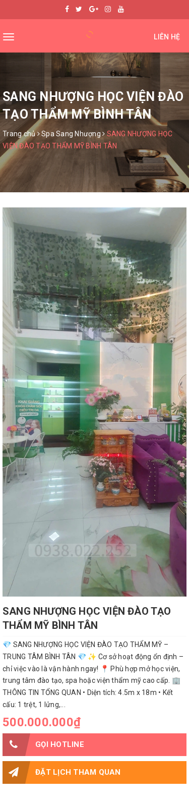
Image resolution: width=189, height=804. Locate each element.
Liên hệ (167, 37)
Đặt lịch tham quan (62, 772)
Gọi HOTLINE (43, 744)
